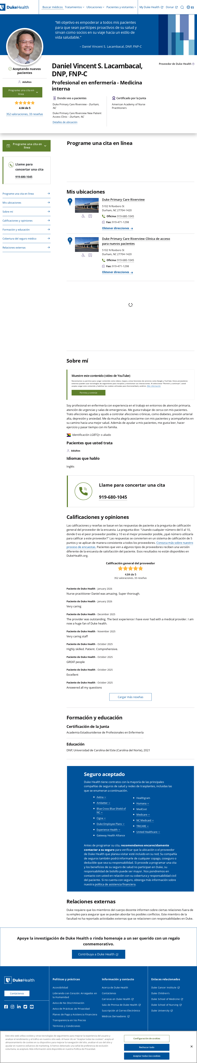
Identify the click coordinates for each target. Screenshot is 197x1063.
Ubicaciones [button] (94, 7)
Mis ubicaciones (12, 202)
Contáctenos (17, 993)
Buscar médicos (52, 7)
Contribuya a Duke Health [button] (96, 954)
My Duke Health (149, 7)
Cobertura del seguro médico (19, 238)
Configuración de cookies (146, 1038)
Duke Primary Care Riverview (123, 199)
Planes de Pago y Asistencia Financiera (75, 1014)
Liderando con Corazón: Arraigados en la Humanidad (75, 995)
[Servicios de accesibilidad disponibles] (83, 217)
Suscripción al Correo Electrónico (121, 1010)
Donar (170, 7)
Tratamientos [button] (73, 7)
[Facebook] (6, 1007)
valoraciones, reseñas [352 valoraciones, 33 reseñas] (24, 114)
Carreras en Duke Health (116, 999)
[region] (98, 1047)
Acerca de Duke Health (115, 987)
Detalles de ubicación (65, 122)
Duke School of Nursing (164, 1004)
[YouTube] (32, 1007)
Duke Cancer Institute (163, 987)
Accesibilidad (60, 987)
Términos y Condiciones (66, 1026)
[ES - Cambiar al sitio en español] (190, 7)
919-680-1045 (113, 497)
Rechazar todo (147, 1047)
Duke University (160, 1010)
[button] (101, 797)
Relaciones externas (14, 247)
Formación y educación (16, 229)
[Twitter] (26, 1007)
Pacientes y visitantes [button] (120, 7)
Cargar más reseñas (130, 697)
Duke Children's (160, 993)
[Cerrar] (191, 1046)
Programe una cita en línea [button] (23, 92)
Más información (154, 386)
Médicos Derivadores (114, 1016)
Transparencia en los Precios (69, 1020)
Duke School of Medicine (165, 999)
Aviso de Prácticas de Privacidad (71, 1008)
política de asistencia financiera (115, 884)
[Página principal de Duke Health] (20, 980)
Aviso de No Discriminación (68, 1003)
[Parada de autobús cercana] (90, 217)
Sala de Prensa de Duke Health (119, 1004)
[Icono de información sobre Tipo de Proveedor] (193, 64)
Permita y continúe (88, 392)
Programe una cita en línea (18, 193)
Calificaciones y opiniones (17, 220)
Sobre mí (8, 211)
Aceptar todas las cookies (146, 1055)
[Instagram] (13, 1007)
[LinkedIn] (19, 1007)
